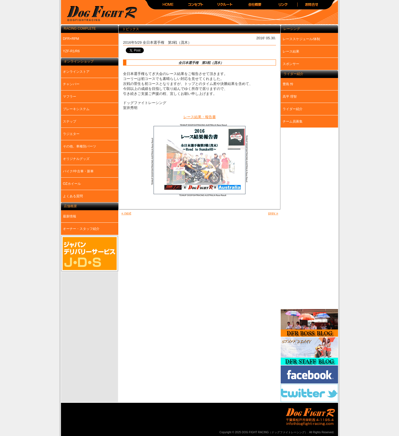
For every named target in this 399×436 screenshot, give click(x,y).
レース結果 (291, 51)
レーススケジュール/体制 (301, 39)
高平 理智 (290, 96)
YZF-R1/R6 (71, 51)
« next (126, 213)
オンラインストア (76, 72)
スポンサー (291, 64)
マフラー (69, 96)
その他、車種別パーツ (79, 146)
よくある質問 (73, 196)
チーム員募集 (293, 121)
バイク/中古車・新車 (78, 171)
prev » (273, 213)
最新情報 (69, 216)
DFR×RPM (71, 39)
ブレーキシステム (76, 109)
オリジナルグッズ (76, 159)
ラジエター (71, 134)
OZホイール (72, 184)
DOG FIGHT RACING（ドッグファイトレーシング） (99, 14)
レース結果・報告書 (199, 117)
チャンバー (71, 84)
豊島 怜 (288, 84)
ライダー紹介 (293, 109)
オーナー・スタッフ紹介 (81, 229)
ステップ (69, 121)
